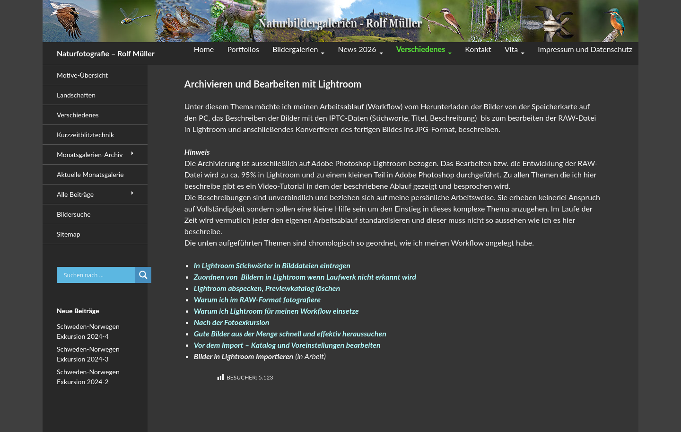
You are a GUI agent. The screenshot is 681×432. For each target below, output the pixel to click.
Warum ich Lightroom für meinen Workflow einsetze (276, 310)
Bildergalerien (295, 48)
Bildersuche (74, 214)
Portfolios (243, 48)
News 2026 (357, 48)
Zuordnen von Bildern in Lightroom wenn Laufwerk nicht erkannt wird (305, 276)
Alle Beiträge (75, 194)
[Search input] (98, 275)
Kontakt (478, 48)
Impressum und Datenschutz (585, 48)
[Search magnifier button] (143, 275)
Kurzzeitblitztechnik (85, 135)
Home (204, 48)
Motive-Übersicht (82, 75)
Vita (511, 48)
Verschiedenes (420, 48)
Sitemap (68, 234)
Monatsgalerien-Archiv (90, 154)
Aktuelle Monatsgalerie (90, 174)
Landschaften (76, 95)
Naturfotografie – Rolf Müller (106, 53)
